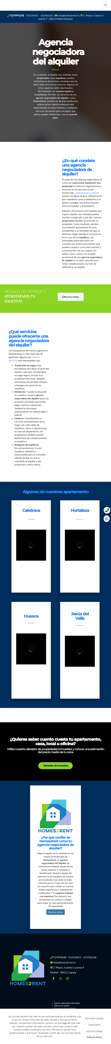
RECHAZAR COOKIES (94, 1018)
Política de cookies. (94, 1037)
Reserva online (55, 912)
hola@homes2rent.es (68, 15)
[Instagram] (67, 979)
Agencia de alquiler (62, 1005)
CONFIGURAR (94, 1025)
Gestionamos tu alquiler (87, 192)
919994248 (17, 15)
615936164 (46, 15)
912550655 (32, 15)
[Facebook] (54, 979)
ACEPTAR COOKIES (94, 1031)
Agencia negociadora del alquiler (67, 1003)
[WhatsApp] (61, 979)
